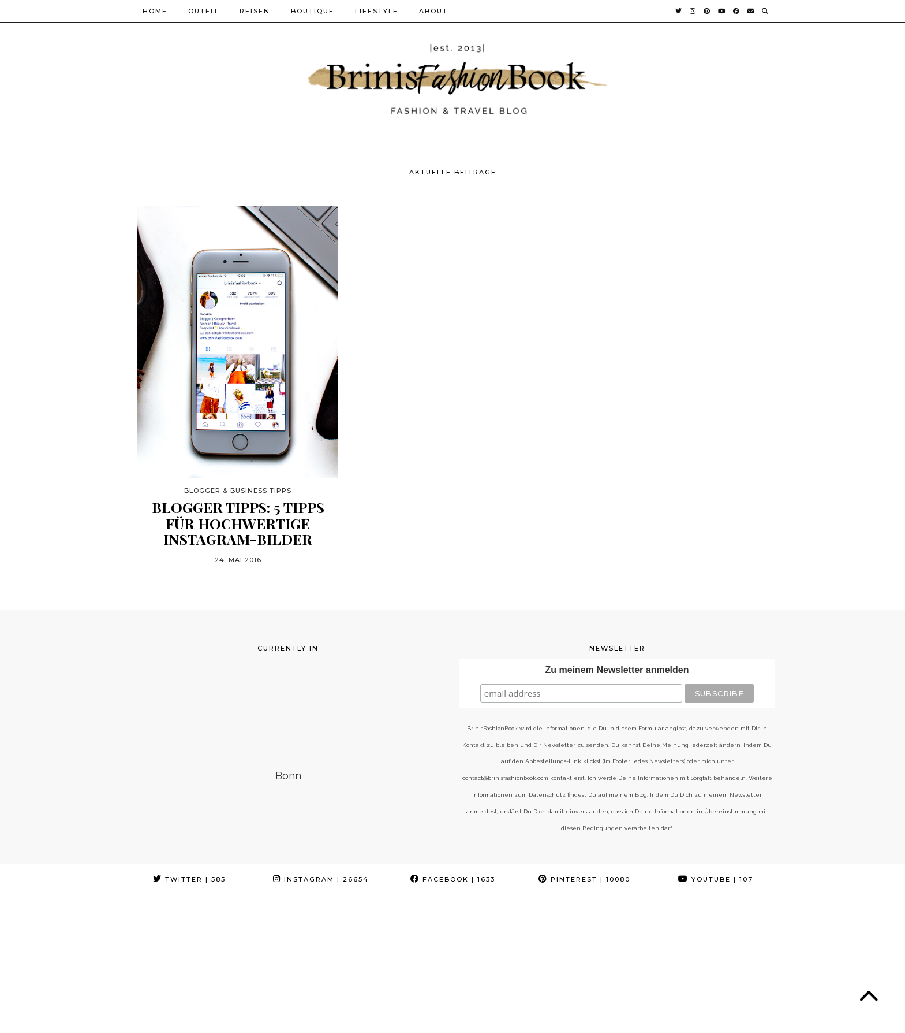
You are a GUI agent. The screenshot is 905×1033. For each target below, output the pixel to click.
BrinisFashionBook (200, 1020)
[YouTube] (722, 11)
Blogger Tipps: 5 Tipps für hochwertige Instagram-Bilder (238, 523)
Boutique (312, 11)
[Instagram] (693, 11)
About (433, 11)
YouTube (715, 879)
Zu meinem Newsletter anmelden (617, 670)
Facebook (452, 879)
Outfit (203, 11)
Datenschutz (284, 1020)
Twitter (189, 879)
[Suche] (765, 11)
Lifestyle (376, 11)
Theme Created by (723, 1020)
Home (155, 11)
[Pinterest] (707, 11)
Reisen (255, 11)
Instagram (321, 879)
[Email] (751, 11)
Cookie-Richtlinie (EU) (436, 1020)
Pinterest (584, 879)
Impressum (350, 1020)
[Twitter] (679, 11)
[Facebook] (737, 11)
